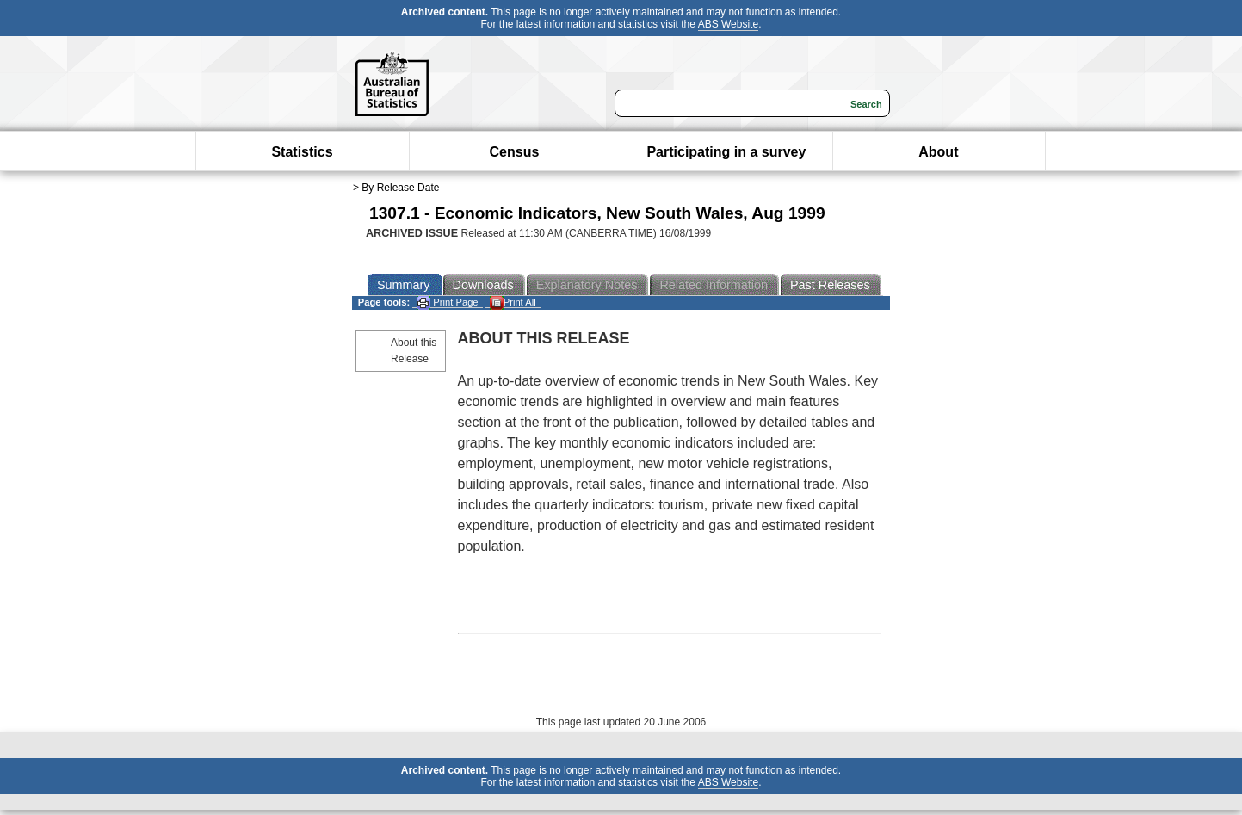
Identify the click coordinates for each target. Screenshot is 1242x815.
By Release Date (400, 188)
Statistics (301, 152)
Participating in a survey (726, 152)
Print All (513, 302)
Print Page (447, 302)
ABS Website (728, 24)
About (938, 152)
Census (515, 152)
